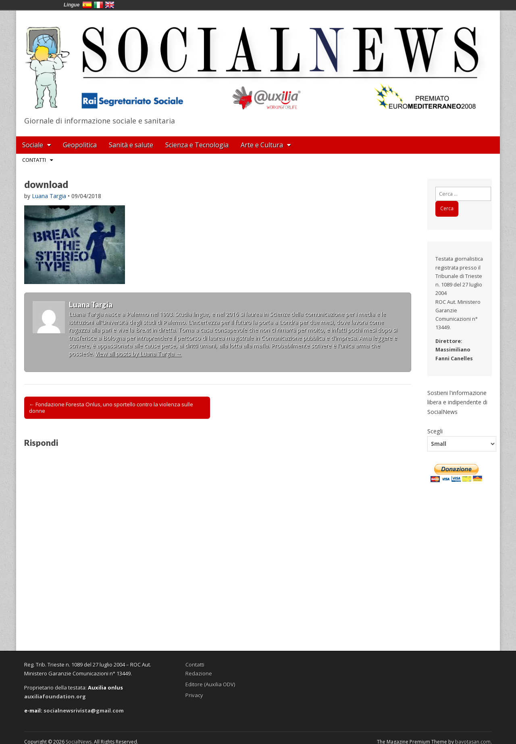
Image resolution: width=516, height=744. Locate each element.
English (109, 5)
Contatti (34, 159)
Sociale (32, 144)
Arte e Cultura (262, 144)
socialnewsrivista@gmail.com (84, 710)
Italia (98, 5)
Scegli (435, 431)
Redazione (198, 673)
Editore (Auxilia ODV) (210, 684)
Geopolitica (80, 144)
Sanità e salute (131, 144)
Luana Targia (49, 196)
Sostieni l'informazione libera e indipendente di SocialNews (457, 402)
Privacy (194, 695)
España (87, 5)
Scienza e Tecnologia (197, 144)
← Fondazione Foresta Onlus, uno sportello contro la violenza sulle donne (111, 407)
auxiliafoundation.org (55, 696)
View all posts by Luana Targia (138, 353)
